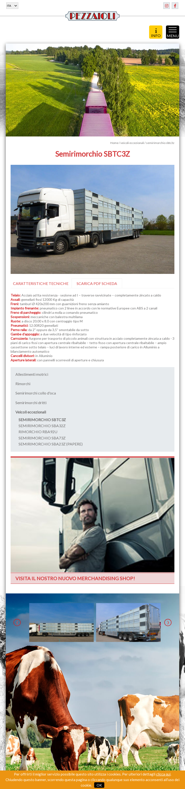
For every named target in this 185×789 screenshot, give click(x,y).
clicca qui (163, 774)
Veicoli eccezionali (30, 412)
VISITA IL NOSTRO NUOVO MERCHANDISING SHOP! (75, 578)
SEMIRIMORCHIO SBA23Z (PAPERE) (51, 444)
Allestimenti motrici (31, 374)
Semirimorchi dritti (30, 402)
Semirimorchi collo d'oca (35, 393)
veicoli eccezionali (132, 143)
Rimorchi (22, 383)
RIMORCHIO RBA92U (38, 431)
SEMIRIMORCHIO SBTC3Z (42, 419)
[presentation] (17, 622)
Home (114, 143)
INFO (156, 32)
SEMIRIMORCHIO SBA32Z (42, 425)
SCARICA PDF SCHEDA (97, 283)
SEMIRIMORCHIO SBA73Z (42, 438)
